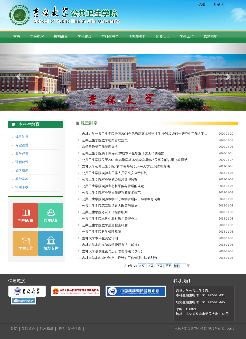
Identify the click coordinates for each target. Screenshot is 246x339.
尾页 (168, 265)
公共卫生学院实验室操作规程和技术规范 (111, 192)
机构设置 (61, 36)
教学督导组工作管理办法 (100, 147)
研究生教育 (137, 36)
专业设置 (21, 145)
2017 (230, 329)
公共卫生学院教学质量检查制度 (105, 225)
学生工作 (187, 36)
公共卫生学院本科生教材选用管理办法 (109, 218)
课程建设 (21, 162)
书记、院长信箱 (69, 329)
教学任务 (21, 153)
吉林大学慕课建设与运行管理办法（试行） (113, 251)
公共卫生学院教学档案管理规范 (105, 140)
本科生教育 (110, 36)
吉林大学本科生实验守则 (100, 238)
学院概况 (37, 36)
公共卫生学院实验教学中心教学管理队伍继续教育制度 (121, 199)
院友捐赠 (46, 329)
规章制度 (21, 137)
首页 (16, 36)
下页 (159, 265)
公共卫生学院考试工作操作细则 (105, 212)
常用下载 (21, 187)
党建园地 (210, 36)
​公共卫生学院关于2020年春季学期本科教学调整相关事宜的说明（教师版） (136, 160)
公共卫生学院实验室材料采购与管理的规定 (113, 186)
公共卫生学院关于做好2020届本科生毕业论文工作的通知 (123, 153)
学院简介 (28, 329)
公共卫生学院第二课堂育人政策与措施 (109, 205)
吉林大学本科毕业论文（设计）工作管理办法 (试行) (119, 258)
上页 (150, 265)
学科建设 (85, 36)
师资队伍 (163, 36)
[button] (18, 77)
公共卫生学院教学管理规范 (101, 232)
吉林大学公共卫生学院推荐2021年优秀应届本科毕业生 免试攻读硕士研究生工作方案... (144, 134)
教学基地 (21, 179)
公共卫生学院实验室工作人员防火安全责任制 (114, 173)
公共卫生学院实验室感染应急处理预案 (109, 179)
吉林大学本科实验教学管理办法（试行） (111, 245)
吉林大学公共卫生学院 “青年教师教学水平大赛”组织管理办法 (126, 166)
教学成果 (21, 170)
